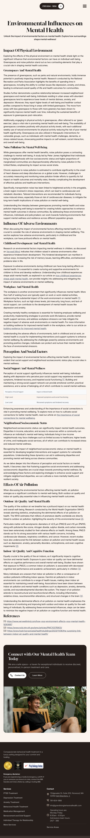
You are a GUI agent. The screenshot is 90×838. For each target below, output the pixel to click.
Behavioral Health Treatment (16, 806)
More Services (10, 824)
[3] (79, 569)
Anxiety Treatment (11, 802)
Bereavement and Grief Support (17, 815)
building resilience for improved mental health (25, 328)
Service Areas (53, 827)
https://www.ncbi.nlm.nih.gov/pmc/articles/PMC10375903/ (34, 627)
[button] (85, 6)
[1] (79, 298)
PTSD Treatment (11, 793)
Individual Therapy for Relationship (18, 820)
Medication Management (14, 811)
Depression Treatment (13, 798)
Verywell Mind (13, 251)
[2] (82, 519)
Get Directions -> (63, 796)
